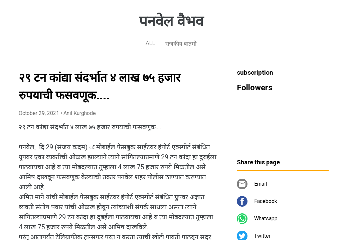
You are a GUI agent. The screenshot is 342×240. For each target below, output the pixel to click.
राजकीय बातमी (180, 43)
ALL (150, 43)
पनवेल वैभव (171, 21)
